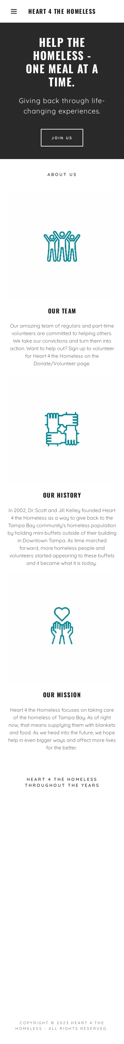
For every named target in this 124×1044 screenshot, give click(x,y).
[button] (10, 11)
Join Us (62, 137)
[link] (62, 11)
